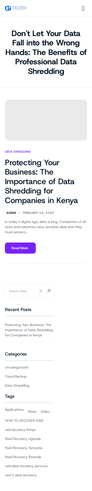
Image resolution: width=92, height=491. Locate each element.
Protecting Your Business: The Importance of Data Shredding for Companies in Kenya (41, 181)
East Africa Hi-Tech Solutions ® (47, 475)
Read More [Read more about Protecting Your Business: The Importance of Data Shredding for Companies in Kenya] (20, 250)
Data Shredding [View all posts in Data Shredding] (18, 152)
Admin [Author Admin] (11, 213)
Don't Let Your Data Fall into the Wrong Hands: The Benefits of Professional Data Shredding (46, 52)
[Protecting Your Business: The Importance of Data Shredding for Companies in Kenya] (46, 120)
